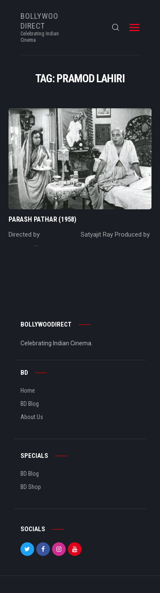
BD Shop (30, 486)
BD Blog (29, 403)
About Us (31, 417)
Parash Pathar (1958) (42, 219)
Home (27, 390)
